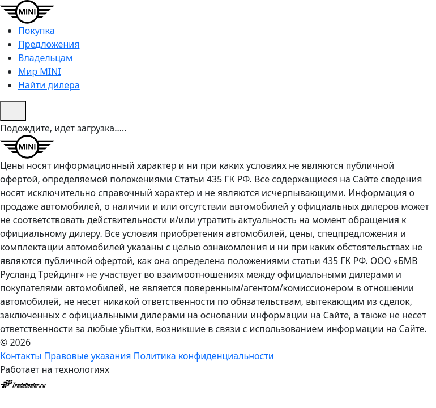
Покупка (36, 30)
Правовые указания (87, 356)
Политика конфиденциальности (204, 356)
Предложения (48, 44)
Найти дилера (49, 85)
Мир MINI (39, 71)
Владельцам (45, 58)
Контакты (20, 356)
